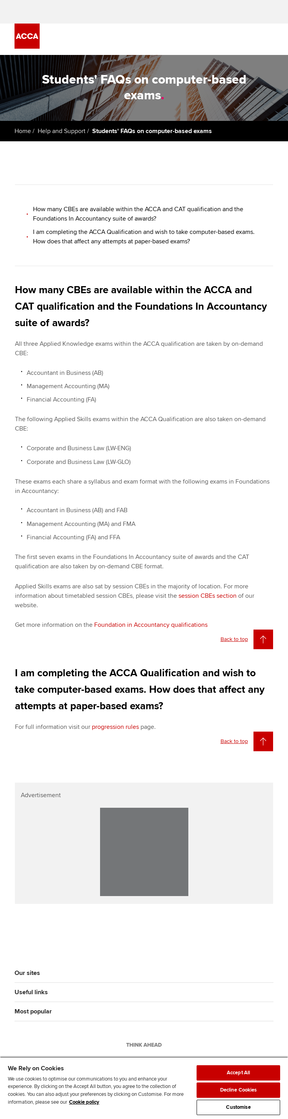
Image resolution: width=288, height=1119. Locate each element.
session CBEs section (208, 596)
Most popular (33, 1011)
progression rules (115, 727)
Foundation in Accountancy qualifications (151, 625)
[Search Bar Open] (246, 39)
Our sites (27, 973)
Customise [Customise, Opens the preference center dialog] (238, 1107)
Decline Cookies (238, 1090)
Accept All (238, 1073)
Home (23, 131)
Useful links (31, 992)
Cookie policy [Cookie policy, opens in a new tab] (84, 1102)
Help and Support (62, 131)
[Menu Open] (268, 39)
